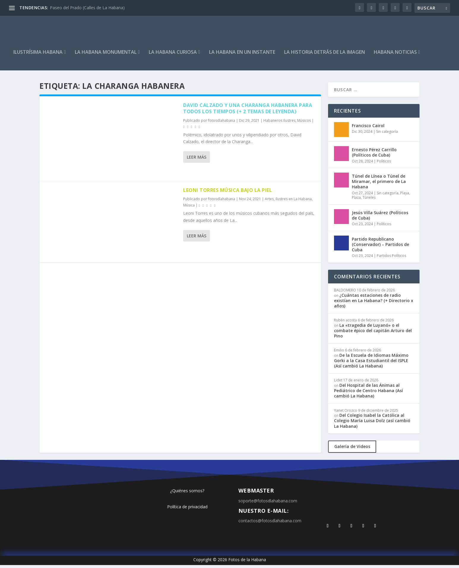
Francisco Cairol (368, 128)
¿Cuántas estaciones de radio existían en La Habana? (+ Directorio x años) (373, 303)
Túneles (369, 200)
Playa (404, 195)
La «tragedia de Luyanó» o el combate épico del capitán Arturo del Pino (373, 333)
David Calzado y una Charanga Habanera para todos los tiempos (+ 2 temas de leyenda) (247, 111)
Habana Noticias (395, 55)
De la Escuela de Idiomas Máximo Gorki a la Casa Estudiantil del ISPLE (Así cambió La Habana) (371, 363)
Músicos (304, 123)
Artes (269, 201)
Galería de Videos (352, 449)
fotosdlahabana (221, 123)
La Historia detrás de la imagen (324, 55)
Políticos (384, 163)
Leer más (196, 160)
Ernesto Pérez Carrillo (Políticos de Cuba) (374, 155)
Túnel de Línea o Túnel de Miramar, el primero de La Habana (379, 184)
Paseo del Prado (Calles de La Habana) (87, 7)
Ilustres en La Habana (294, 201)
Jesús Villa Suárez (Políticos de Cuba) (380, 218)
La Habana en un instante (242, 55)
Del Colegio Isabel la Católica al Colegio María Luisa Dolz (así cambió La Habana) (372, 423)
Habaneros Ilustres (279, 123)
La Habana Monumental (106, 55)
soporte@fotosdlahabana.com (267, 504)
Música (189, 208)
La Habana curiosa (173, 55)
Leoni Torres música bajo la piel (227, 193)
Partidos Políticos (391, 258)
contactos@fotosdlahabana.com (269, 523)
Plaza (356, 200)
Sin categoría (387, 134)
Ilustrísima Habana (38, 55)
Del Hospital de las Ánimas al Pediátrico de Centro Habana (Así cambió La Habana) (368, 393)
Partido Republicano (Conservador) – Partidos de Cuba (380, 247)
